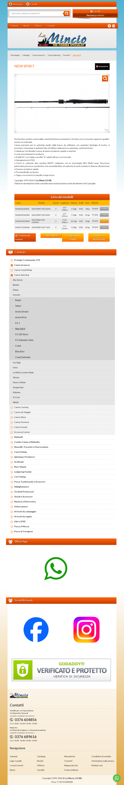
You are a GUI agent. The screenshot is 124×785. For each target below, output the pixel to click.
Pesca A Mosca (21, 526)
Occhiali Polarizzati (24, 491)
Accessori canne (22, 432)
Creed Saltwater (23, 357)
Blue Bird (19, 351)
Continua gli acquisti (22, 237)
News (12, 770)
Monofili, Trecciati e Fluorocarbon (31, 447)
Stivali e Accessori (23, 496)
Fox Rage (17, 362)
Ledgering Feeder (23, 471)
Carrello (40, 770)
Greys (15, 367)
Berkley (16, 285)
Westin (16, 402)
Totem (18, 305)
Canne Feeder (21, 427)
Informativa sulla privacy (102, 761)
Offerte (40, 765)
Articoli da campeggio (25, 511)
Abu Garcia (17, 280)
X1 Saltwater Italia (24, 339)
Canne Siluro (20, 417)
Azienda (13, 756)
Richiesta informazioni (99, 237)
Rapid (18, 300)
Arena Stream (22, 311)
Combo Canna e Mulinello (27, 442)
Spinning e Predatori (24, 457)
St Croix (16, 397)
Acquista (104, 221)
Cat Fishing (20, 476)
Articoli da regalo (23, 516)
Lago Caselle (16, 761)
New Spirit (20, 328)
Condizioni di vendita (73, 237)
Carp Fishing (20, 452)
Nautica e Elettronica (25, 501)
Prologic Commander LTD (27, 260)
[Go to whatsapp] (117, 778)
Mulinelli (18, 437)
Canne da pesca (38, 55)
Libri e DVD (20, 521)
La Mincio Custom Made (23, 372)
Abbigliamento (21, 486)
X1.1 (17, 322)
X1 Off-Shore (21, 334)
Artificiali (19, 462)
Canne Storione (21, 422)
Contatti (68, 761)
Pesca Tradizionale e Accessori (29, 481)
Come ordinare (51, 235)
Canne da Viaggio (22, 412)
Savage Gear (18, 387)
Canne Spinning (54, 55)
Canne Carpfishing (23, 270)
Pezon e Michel (19, 382)
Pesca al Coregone (23, 531)
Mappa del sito (71, 765)
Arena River (21, 317)
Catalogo (25, 55)
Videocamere (21, 506)
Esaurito (104, 209)
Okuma (16, 377)
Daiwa (15, 290)
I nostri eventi (16, 765)
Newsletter (69, 756)
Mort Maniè (20, 466)
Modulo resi (97, 765)
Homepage (15, 55)
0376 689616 (26, 736)
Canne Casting (21, 407)
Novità (40, 761)
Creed (18, 345)
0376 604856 (26, 719)
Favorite (66, 55)
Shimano (16, 392)
